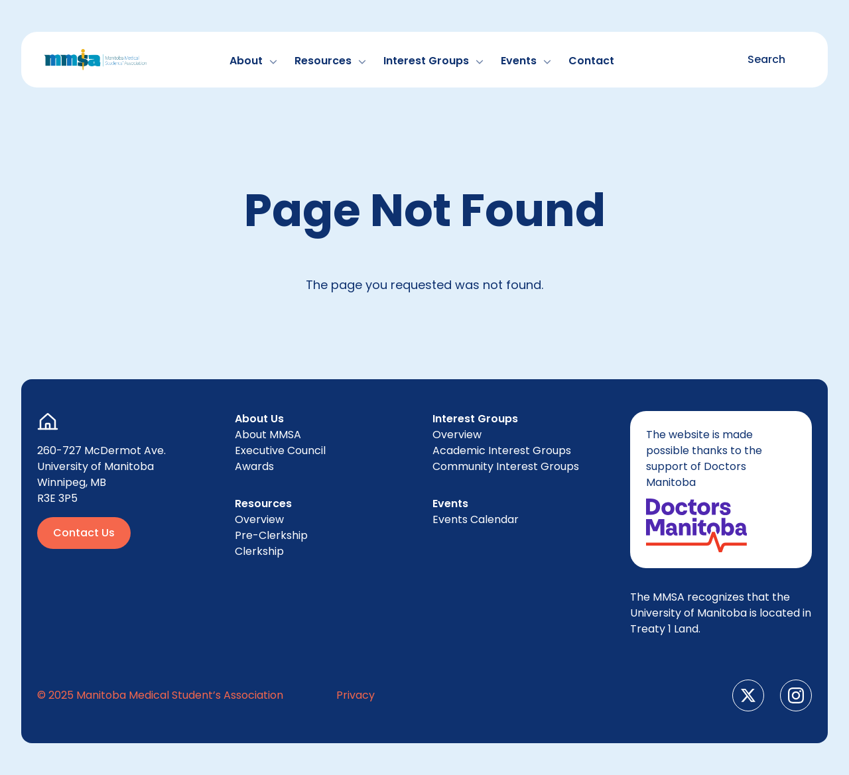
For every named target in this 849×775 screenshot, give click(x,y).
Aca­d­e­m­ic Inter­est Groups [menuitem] (501, 450)
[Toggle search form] (761, 60)
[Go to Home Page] (95, 60)
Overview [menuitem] (259, 519)
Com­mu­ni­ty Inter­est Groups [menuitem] (505, 466)
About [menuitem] (268, 434)
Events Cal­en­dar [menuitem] (475, 519)
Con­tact (591, 60)
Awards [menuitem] (254, 466)
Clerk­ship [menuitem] (259, 551)
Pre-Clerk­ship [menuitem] (271, 535)
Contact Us (84, 532)
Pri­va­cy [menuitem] (355, 695)
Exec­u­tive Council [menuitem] (280, 450)
